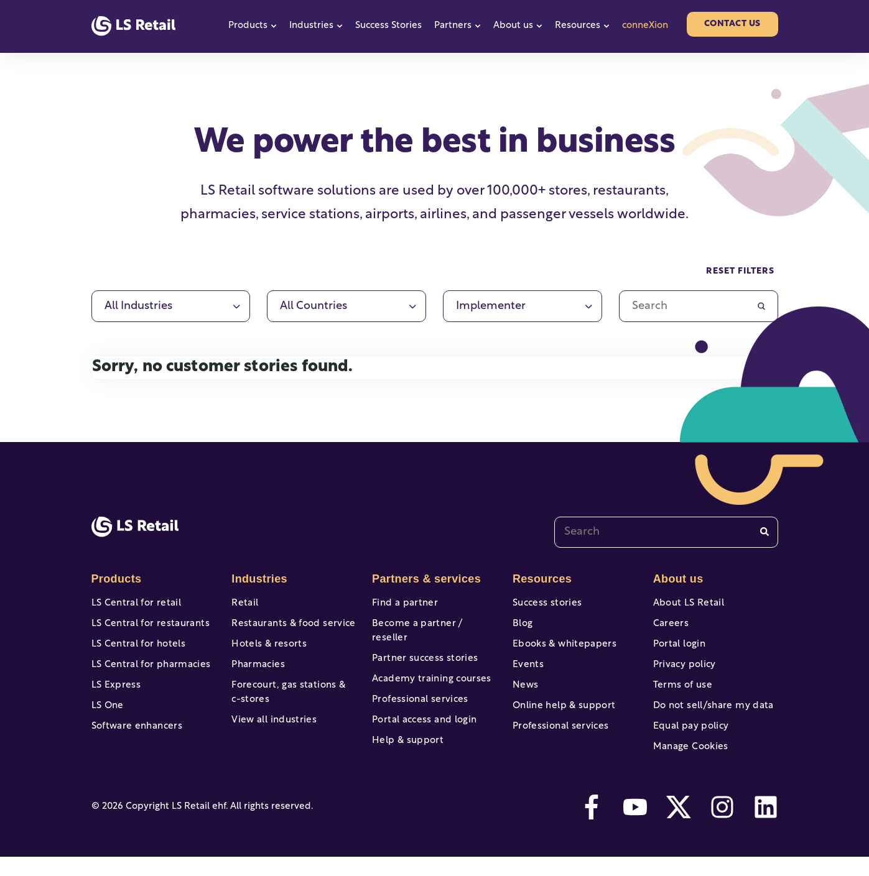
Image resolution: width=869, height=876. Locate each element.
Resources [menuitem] (541, 579)
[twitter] (678, 826)
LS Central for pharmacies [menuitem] (148, 672)
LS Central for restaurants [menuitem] (147, 626)
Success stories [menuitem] (546, 603)
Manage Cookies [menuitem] (689, 764)
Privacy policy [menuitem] (683, 672)
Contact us (732, 24)
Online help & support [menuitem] (562, 718)
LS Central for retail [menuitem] (134, 603)
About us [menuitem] (677, 579)
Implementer (491, 306)
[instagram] (722, 826)
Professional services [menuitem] (417, 695)
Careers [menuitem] (670, 626)
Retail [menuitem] (244, 603)
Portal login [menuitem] (678, 649)
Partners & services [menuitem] (424, 579)
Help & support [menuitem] (406, 741)
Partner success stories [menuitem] (422, 649)
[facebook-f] (591, 826)
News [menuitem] (525, 695)
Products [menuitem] (115, 579)
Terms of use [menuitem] (681, 695)
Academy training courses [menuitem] (429, 672)
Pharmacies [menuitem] (256, 672)
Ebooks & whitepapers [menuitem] (562, 649)
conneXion (645, 25)
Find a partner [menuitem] (403, 603)
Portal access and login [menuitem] (422, 718)
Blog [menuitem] (522, 626)
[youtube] (635, 826)
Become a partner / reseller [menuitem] (433, 626)
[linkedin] (765, 826)
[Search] (764, 532)
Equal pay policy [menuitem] (689, 741)
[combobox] (666, 532)
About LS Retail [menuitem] (687, 603)
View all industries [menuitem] (271, 732)
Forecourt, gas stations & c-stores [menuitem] (291, 702)
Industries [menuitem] (258, 579)
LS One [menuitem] (107, 718)
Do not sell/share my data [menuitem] (710, 718)
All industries (138, 306)
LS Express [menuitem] (115, 695)
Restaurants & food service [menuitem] (290, 626)
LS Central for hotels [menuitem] (136, 649)
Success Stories (388, 25)
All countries (313, 306)
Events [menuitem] (527, 672)
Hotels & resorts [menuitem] (267, 649)
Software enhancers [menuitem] (135, 741)
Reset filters (740, 271)
